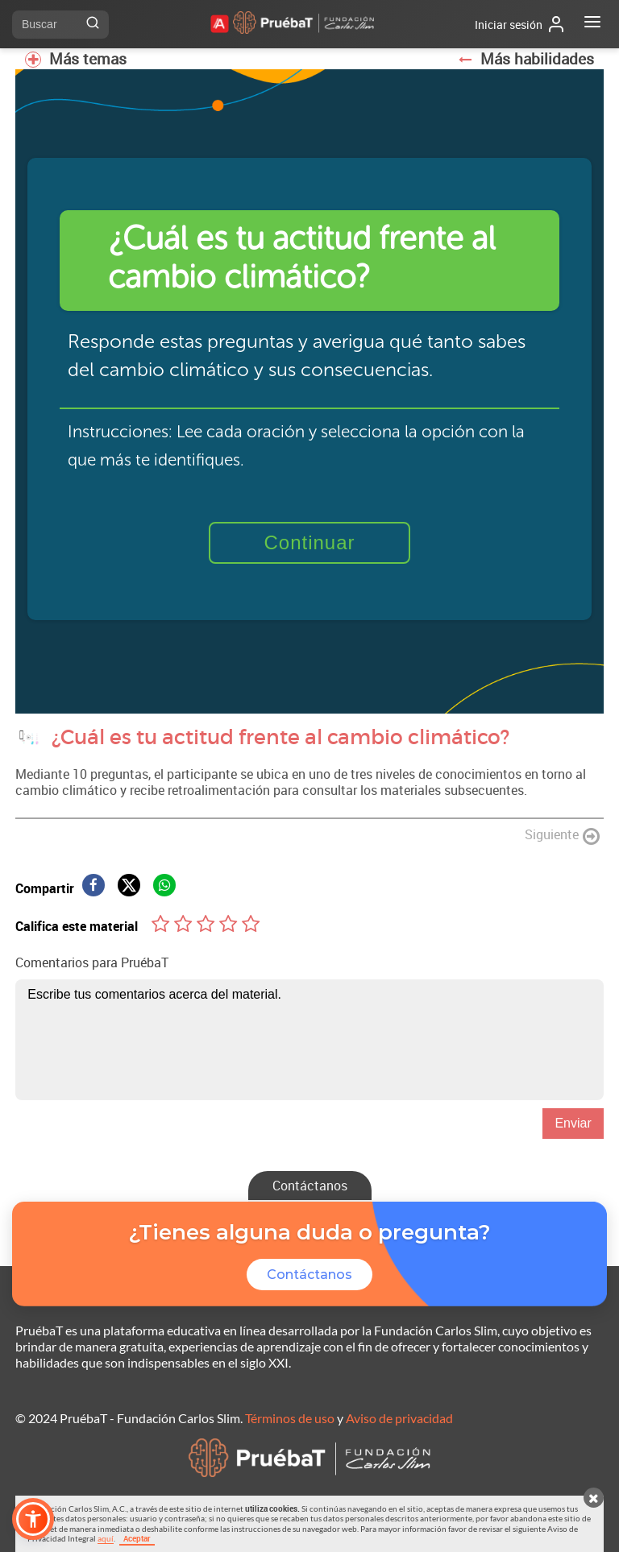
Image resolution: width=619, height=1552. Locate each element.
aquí (106, 1538)
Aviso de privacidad (399, 1418)
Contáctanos (309, 1185)
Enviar (573, 1123)
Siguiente (562, 836)
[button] (33, 1519)
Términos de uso (289, 1418)
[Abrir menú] (592, 24)
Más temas (76, 58)
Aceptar (137, 1538)
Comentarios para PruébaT (91, 962)
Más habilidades (526, 58)
